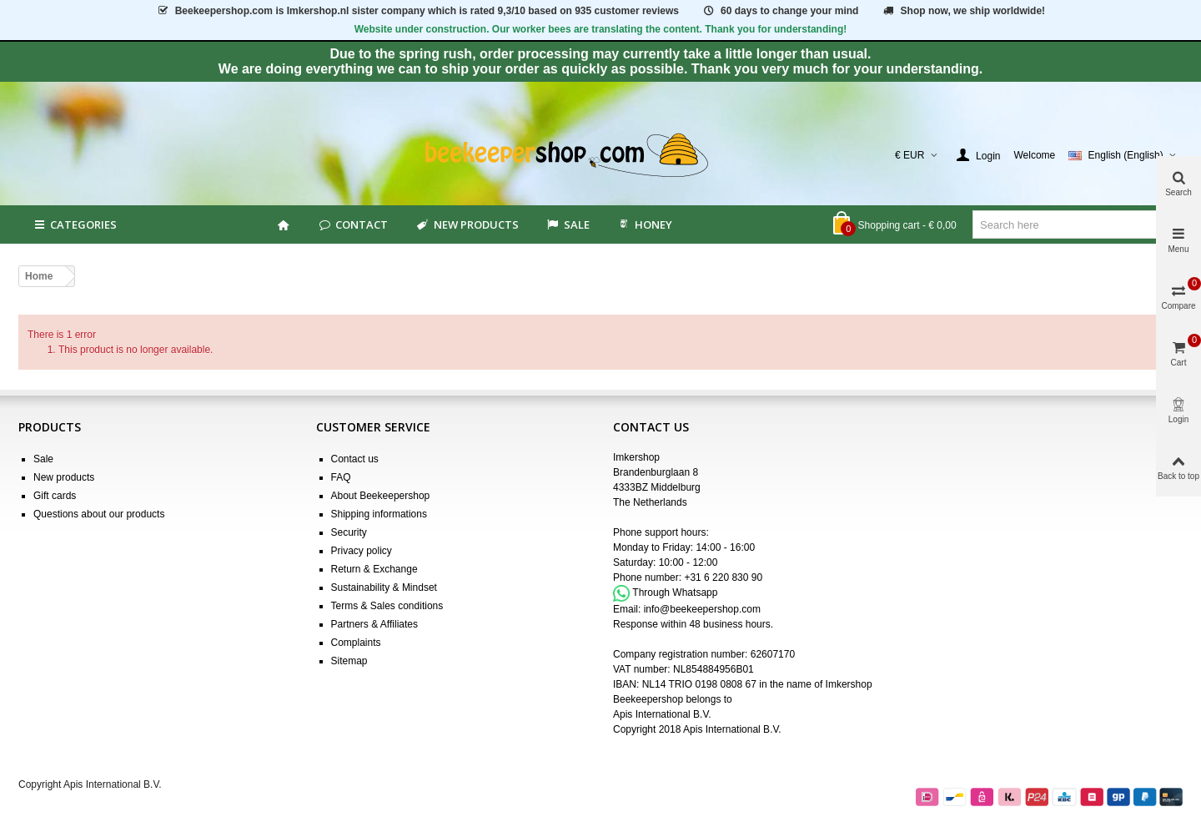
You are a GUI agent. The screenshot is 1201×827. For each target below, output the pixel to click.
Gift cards (54, 496)
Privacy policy (361, 551)
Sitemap (349, 661)
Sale (43, 459)
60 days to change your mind (779, 11)
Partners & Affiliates (375, 624)
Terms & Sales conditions (387, 606)
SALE (567, 224)
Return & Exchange (374, 569)
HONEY (644, 224)
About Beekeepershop (380, 496)
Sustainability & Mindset (384, 587)
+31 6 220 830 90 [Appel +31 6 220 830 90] (723, 577)
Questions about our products (98, 514)
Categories (74, 224)
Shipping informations (379, 514)
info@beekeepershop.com (702, 609)
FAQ (341, 477)
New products (466, 224)
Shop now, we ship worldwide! (963, 11)
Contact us (355, 459)
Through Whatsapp (674, 592)
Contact (352, 224)
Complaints (356, 642)
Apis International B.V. (662, 714)
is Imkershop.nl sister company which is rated (417, 11)
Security (349, 532)
